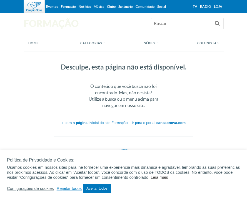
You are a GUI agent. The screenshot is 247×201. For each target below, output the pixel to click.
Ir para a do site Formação (94, 123)
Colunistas (208, 43)
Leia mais (159, 177)
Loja (218, 6)
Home (33, 43)
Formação (68, 6)
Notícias (85, 6)
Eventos (52, 6)
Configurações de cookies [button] (30, 188)
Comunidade (145, 6)
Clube (111, 6)
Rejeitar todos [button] (69, 188)
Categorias (91, 43)
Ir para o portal (159, 123)
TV (195, 6)
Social (161, 6)
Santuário (125, 6)
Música (99, 6)
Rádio (205, 6)
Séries (150, 43)
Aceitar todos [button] (97, 188)
